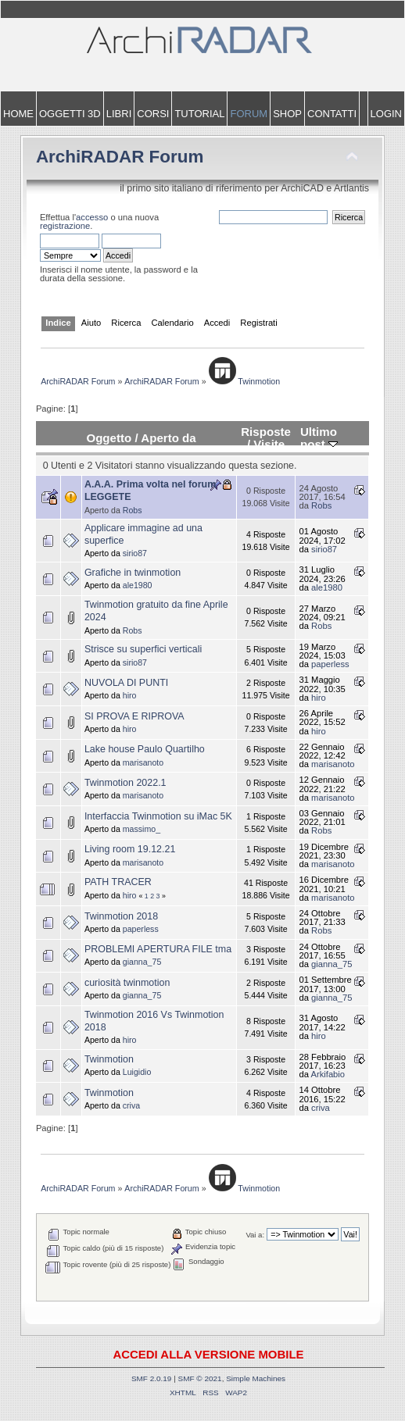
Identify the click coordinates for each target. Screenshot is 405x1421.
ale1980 (137, 585)
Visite (269, 444)
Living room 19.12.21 (129, 849)
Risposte (266, 431)
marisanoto (143, 762)
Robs (132, 510)
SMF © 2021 (200, 1378)
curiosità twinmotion (127, 982)
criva (131, 1105)
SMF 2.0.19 (151, 1378)
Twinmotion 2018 (121, 916)
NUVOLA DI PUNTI (126, 682)
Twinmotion (109, 1059)
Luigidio (137, 1071)
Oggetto (108, 438)
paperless (330, 664)
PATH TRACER (118, 882)
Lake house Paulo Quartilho (144, 749)
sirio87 (135, 553)
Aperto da (168, 438)
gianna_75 (142, 961)
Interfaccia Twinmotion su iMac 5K (158, 816)
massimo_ (141, 829)
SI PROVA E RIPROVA (134, 716)
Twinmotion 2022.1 (125, 782)
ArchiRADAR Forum (120, 156)
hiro (130, 695)
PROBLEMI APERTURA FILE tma (157, 949)
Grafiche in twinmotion (132, 572)
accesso (92, 217)
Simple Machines (255, 1378)
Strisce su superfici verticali (143, 649)
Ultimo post (319, 438)
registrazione (65, 225)
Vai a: (255, 1234)
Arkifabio (327, 1074)
